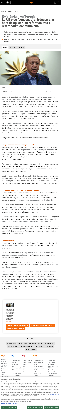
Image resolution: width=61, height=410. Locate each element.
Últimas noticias (30, 350)
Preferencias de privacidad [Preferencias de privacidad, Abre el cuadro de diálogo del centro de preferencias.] (9, 407)
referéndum (6, 102)
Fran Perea (39, 346)
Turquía (31, 97)
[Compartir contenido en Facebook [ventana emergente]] (43, 91)
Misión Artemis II (13, 346)
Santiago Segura (49, 343)
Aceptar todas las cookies (51, 407)
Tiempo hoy (49, 346)
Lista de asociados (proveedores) (10, 403)
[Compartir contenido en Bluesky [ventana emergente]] (50, 91)
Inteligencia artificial (27, 346)
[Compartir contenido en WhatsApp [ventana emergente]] (54, 91)
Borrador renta (22, 343)
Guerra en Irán (11, 343)
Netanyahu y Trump (35, 343)
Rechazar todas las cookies (35, 407)
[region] (30, 393)
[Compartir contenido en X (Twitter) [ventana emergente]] (47, 91)
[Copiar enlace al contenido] (58, 91)
